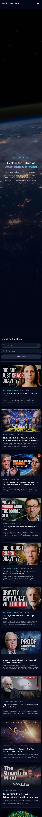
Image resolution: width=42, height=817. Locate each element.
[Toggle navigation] (38, 3)
